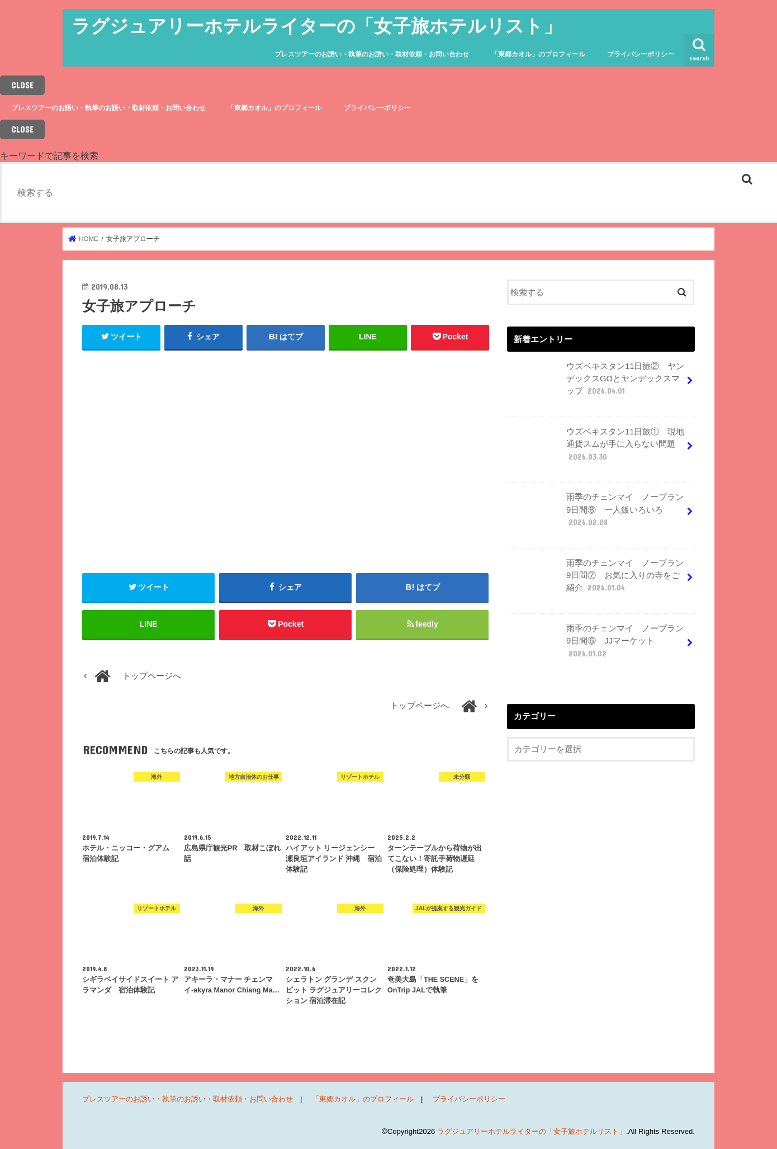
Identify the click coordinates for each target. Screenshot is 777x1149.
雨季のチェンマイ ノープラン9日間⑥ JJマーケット (596, 645)
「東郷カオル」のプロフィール (538, 54)
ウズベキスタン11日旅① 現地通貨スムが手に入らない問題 (596, 448)
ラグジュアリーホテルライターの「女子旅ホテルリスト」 (317, 25)
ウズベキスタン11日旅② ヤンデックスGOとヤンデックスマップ (596, 383)
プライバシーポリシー (640, 54)
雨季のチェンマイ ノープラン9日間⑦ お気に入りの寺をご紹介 (596, 580)
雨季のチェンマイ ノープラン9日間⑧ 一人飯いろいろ (596, 514)
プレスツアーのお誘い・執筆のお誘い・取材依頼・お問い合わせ (371, 54)
